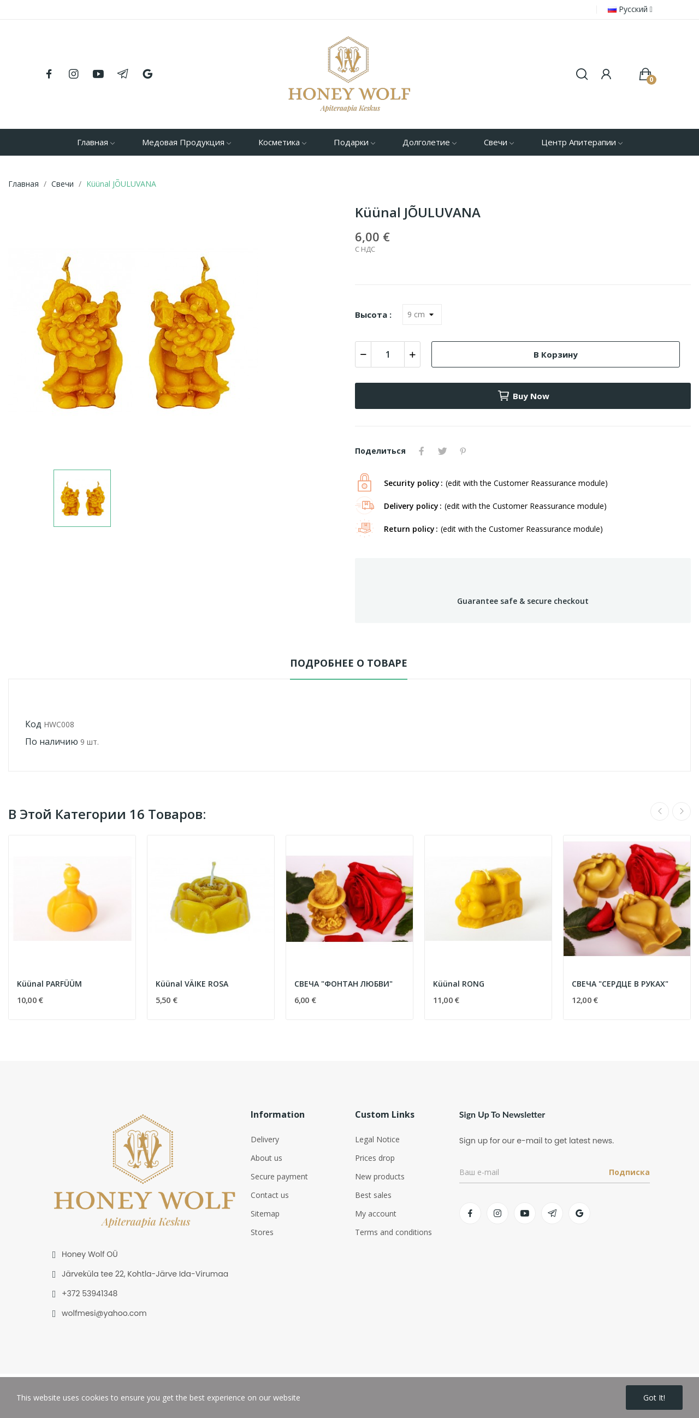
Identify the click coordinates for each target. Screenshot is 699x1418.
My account (375, 1213)
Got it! (654, 1397)
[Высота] (422, 314)
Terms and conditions (393, 1232)
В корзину (556, 354)
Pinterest (463, 451)
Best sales (373, 1195)
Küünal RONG (458, 983)
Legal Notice (377, 1139)
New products (380, 1176)
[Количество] (387, 354)
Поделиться (421, 451)
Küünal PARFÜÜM (49, 983)
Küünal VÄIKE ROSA (192, 983)
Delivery (265, 1139)
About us (266, 1158)
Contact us (270, 1195)
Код (33, 724)
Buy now (523, 395)
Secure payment (279, 1176)
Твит (442, 451)
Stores (262, 1232)
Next (681, 811)
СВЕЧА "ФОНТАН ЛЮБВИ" (343, 983)
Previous (659, 811)
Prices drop (375, 1158)
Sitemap (265, 1213)
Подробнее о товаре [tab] (348, 662)
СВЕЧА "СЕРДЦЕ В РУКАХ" (620, 983)
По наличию (51, 741)
